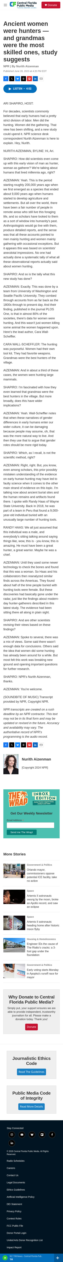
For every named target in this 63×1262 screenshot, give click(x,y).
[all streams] (58, 1258)
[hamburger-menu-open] (5, 5)
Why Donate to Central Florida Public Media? (31, 999)
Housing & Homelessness (41, 939)
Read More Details (31, 1106)
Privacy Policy (14, 1211)
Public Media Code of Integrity (31, 1096)
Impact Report (14, 1247)
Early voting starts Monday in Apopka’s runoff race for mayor (43, 973)
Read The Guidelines (31, 1072)
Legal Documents (16, 1182)
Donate (52, 5)
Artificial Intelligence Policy (20, 1197)
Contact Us (12, 1175)
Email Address (15, 820)
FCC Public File (15, 1226)
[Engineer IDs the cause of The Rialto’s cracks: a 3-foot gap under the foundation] (14, 945)
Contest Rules (14, 1218)
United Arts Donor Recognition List (25, 1240)
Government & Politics (39, 864)
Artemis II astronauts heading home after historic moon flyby (43, 925)
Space (30, 890)
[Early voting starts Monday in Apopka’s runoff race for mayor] (14, 971)
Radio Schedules (16, 1161)
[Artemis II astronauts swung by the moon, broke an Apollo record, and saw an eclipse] (14, 897)
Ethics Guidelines (16, 1190)
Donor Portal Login (16, 1233)
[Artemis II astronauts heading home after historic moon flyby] (14, 923)
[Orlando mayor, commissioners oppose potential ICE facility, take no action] (14, 871)
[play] (5, 1257)
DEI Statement (14, 1204)
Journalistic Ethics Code (31, 1061)
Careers (11, 1168)
